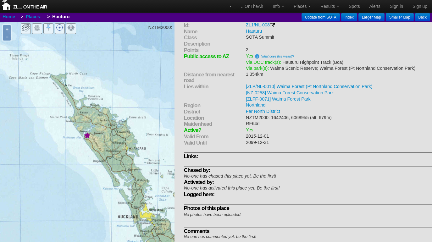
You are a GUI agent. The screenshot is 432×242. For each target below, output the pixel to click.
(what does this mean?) (277, 56)
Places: (34, 16)
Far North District (263, 111)
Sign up (420, 6)
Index (349, 17)
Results (329, 6)
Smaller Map (399, 17)
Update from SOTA (320, 17)
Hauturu (254, 31)
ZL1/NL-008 (258, 24)
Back (422, 17)
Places (302, 6)
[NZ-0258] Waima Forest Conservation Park (290, 92)
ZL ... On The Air (30, 6)
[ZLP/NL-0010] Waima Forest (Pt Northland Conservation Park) (309, 86)
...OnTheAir (252, 6)
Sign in (396, 6)
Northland (255, 104)
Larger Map (371, 17)
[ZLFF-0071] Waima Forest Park (278, 99)
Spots (354, 6)
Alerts (374, 6)
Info (278, 6)
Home (9, 16)
